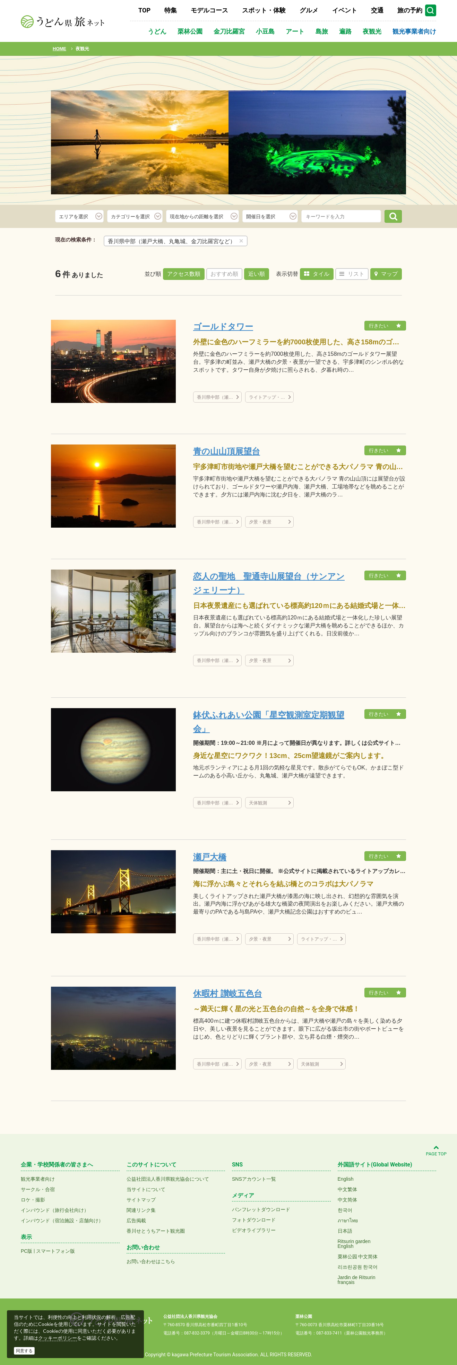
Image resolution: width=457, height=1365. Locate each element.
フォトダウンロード (254, 1220)
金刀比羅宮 (229, 31)
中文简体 (347, 1200)
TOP (144, 10)
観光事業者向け (414, 31)
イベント (344, 10)
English (346, 1179)
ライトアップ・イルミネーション (271, 397)
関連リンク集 (141, 1210)
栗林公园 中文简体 (358, 1256)
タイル (316, 274)
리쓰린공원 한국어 (358, 1267)
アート (295, 31)
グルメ (309, 10)
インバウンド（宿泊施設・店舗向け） (62, 1220)
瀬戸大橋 (209, 857)
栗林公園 (190, 31)
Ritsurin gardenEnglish (354, 1244)
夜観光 (372, 31)
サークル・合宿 (38, 1189)
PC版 (26, 1251)
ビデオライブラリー (254, 1230)
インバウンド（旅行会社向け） (55, 1210)
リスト (351, 274)
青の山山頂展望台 (226, 451)
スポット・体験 (264, 10)
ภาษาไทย (348, 1220)
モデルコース (209, 10)
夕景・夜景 (260, 522)
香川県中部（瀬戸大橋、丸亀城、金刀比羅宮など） (219, 397)
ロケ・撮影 (33, 1200)
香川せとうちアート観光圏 (156, 1231)
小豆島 (265, 31)
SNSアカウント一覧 (254, 1179)
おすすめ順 (224, 274)
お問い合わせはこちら (151, 1261)
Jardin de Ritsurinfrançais (357, 1280)
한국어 (345, 1210)
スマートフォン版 (55, 1251)
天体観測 (258, 802)
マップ (386, 274)
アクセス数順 (183, 274)
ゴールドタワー (223, 326)
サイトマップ (141, 1200)
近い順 (256, 274)
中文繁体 (347, 1189)
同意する (24, 1350)
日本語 (345, 1231)
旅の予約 (409, 10)
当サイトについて (146, 1189)
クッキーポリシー (57, 1338)
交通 (377, 10)
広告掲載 (136, 1220)
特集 (170, 10)
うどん (157, 31)
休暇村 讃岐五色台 (227, 993)
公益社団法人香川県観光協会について (168, 1179)
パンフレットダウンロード (261, 1209)
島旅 (322, 31)
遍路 (345, 31)
